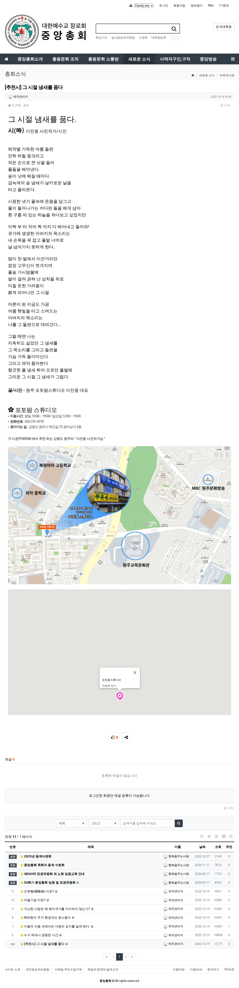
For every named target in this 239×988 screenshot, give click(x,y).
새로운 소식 (207, 75)
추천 (229, 847)
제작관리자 (18, 96)
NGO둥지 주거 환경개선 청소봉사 (46, 917)
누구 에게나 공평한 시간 (39, 935)
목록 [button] (225, 105)
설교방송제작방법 (123, 37)
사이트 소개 (12, 969)
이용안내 (196, 969)
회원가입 (179, 5)
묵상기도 (101, 37)
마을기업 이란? (33, 900)
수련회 (143, 37)
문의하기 (213, 969)
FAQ (210, 5)
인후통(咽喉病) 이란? (37, 891)
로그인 (163, 5)
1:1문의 (224, 5)
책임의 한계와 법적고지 (102, 969)
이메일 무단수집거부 (68, 969)
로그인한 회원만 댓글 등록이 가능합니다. (119, 796)
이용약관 (179, 969)
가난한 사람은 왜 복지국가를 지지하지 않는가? (55, 909)
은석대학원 (224, 27)
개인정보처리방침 (37, 969)
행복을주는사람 (176, 856)
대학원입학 (158, 37)
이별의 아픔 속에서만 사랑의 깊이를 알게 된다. (55, 926)
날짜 (202, 847)
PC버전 (229, 969)
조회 (218, 847)
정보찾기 (197, 5)
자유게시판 (227, 75)
